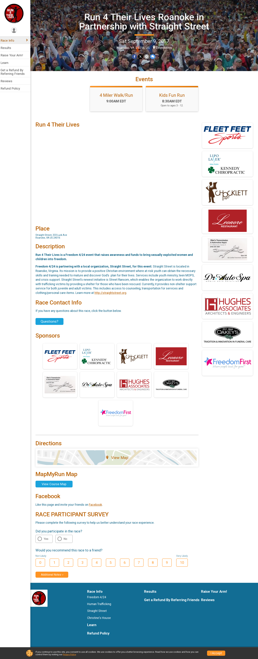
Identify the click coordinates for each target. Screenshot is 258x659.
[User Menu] (16, 30)
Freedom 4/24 (98, 599)
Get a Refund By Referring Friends (15, 72)
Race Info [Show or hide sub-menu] (9, 40)
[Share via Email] (147, 56)
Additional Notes (53, 576)
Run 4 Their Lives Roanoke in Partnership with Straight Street (145, 21)
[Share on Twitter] (141, 56)
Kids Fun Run (173, 97)
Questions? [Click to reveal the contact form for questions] (52, 323)
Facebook (97, 506)
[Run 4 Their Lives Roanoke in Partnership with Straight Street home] (16, 13)
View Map (118, 459)
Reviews (9, 81)
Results (8, 48)
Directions (165, 47)
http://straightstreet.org (112, 294)
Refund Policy (12, 88)
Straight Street (99, 612)
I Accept (216, 653)
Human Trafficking (101, 605)
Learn (7, 63)
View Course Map (56, 486)
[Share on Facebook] (135, 56)
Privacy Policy (69, 654)
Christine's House (101, 619)
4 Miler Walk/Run (117, 97)
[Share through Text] (153, 56)
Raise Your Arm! (14, 55)
